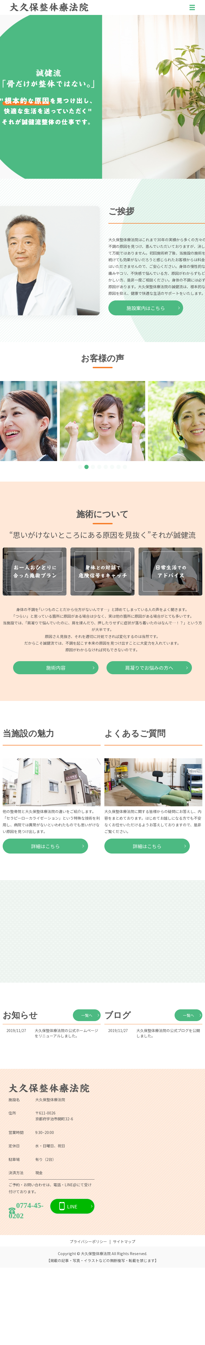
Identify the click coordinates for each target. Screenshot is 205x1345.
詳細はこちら (45, 923)
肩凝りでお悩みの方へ (149, 744)
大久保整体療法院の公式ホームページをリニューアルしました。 (66, 1110)
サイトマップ (124, 1319)
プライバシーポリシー (88, 1319)
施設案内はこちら (146, 307)
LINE (72, 1283)
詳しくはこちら (102, 527)
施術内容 (55, 744)
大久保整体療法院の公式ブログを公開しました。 (168, 1110)
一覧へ (86, 1092)
